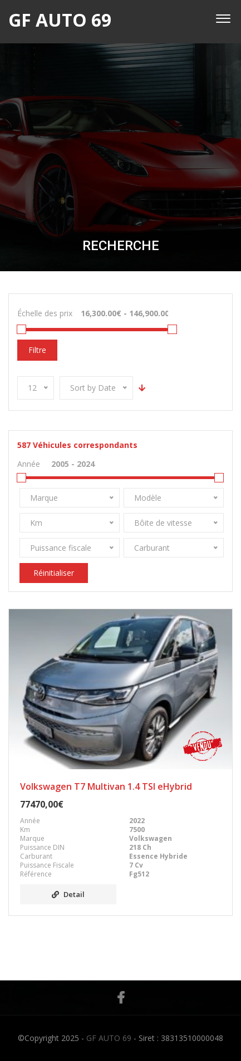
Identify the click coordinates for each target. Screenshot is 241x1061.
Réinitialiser (53, 572)
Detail (68, 894)
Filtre (37, 350)
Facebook (121, 997)
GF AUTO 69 (108, 1038)
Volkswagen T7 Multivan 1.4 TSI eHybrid (106, 786)
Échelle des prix (44, 313)
